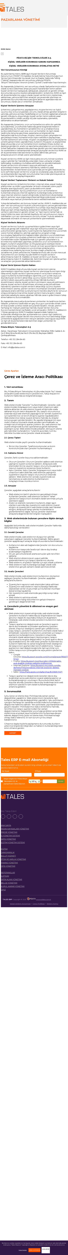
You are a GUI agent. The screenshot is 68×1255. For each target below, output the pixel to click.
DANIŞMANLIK (7, 852)
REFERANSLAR (8, 873)
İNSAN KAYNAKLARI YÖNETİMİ (15, 829)
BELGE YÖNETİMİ (9, 883)
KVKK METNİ (45, 1249)
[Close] (2, 53)
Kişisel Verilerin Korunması (20, 904)
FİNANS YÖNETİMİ (9, 863)
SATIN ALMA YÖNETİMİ (11, 879)
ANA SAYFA (6, 825)
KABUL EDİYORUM (34, 1250)
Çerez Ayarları (23, 1250)
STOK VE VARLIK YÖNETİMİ (13, 859)
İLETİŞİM (5, 876)
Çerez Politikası (39, 904)
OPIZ (3, 890)
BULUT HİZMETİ (8, 856)
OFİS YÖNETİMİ (8, 866)
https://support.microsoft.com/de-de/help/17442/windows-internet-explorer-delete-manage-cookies (37, 667)
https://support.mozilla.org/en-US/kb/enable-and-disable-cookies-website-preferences (37, 662)
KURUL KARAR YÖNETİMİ (12, 886)
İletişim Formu (52, 904)
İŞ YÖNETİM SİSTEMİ (10, 836)
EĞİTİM (4, 849)
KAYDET (13, 733)
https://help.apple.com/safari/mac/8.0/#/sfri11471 (40, 672)
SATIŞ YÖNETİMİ (8, 839)
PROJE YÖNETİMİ (9, 832)
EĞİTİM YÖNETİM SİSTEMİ (13, 842)
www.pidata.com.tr (43, 899)
